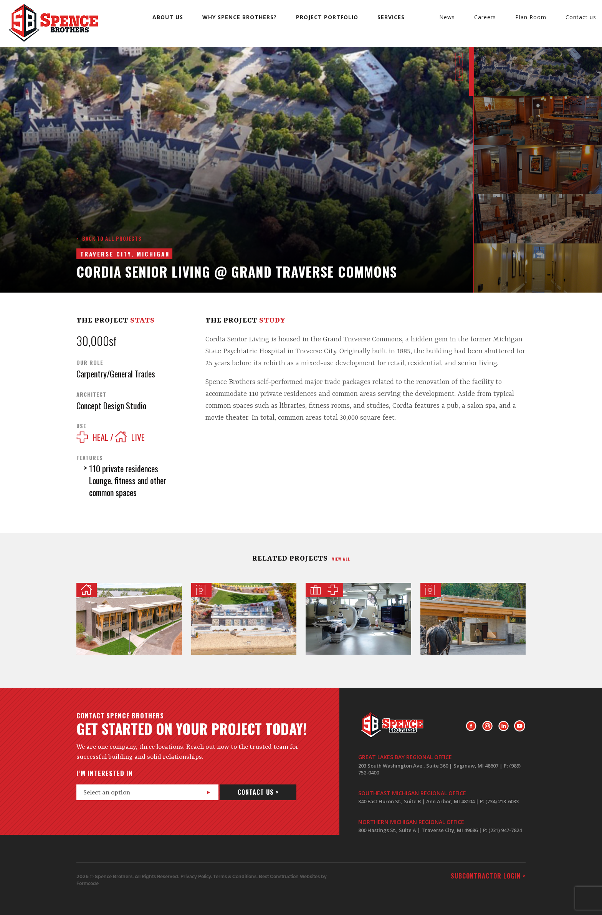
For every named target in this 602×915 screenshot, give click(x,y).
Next (459, 74)
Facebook (471, 726)
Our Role (89, 362)
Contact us (581, 17)
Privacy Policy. (196, 877)
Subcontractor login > (488, 875)
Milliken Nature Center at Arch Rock (473, 619)
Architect (91, 394)
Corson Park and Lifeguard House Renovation (244, 619)
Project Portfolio (327, 17)
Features (89, 458)
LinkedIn (503, 726)
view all (341, 559)
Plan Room (530, 17)
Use (81, 426)
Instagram (487, 726)
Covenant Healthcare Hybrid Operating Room (358, 619)
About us (167, 17)
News (447, 17)
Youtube (520, 726)
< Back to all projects (109, 238)
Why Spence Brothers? (239, 17)
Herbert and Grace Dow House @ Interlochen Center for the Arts (129, 619)
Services (391, 17)
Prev (459, 59)
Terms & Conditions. (235, 877)
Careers (485, 17)
